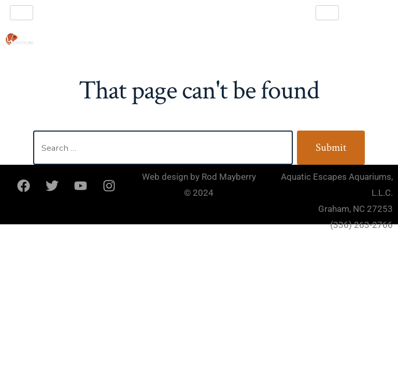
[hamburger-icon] (21, 12)
